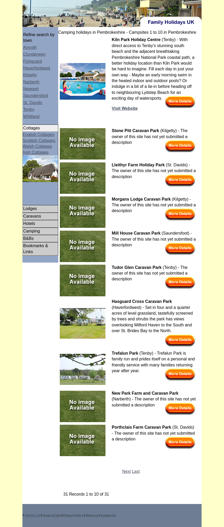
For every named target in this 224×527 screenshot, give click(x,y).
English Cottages (38, 134)
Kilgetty (30, 75)
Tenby (28, 109)
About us (91, 515)
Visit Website (125, 108)
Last (136, 471)
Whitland (31, 116)
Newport (31, 89)
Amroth (30, 47)
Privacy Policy (73, 515)
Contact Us (108, 515)
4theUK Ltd (32, 515)
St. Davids (32, 102)
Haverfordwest (36, 68)
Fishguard (32, 61)
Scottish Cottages (39, 140)
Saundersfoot (35, 95)
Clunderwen (34, 54)
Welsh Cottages (37, 146)
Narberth (31, 82)
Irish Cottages (36, 152)
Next (126, 471)
